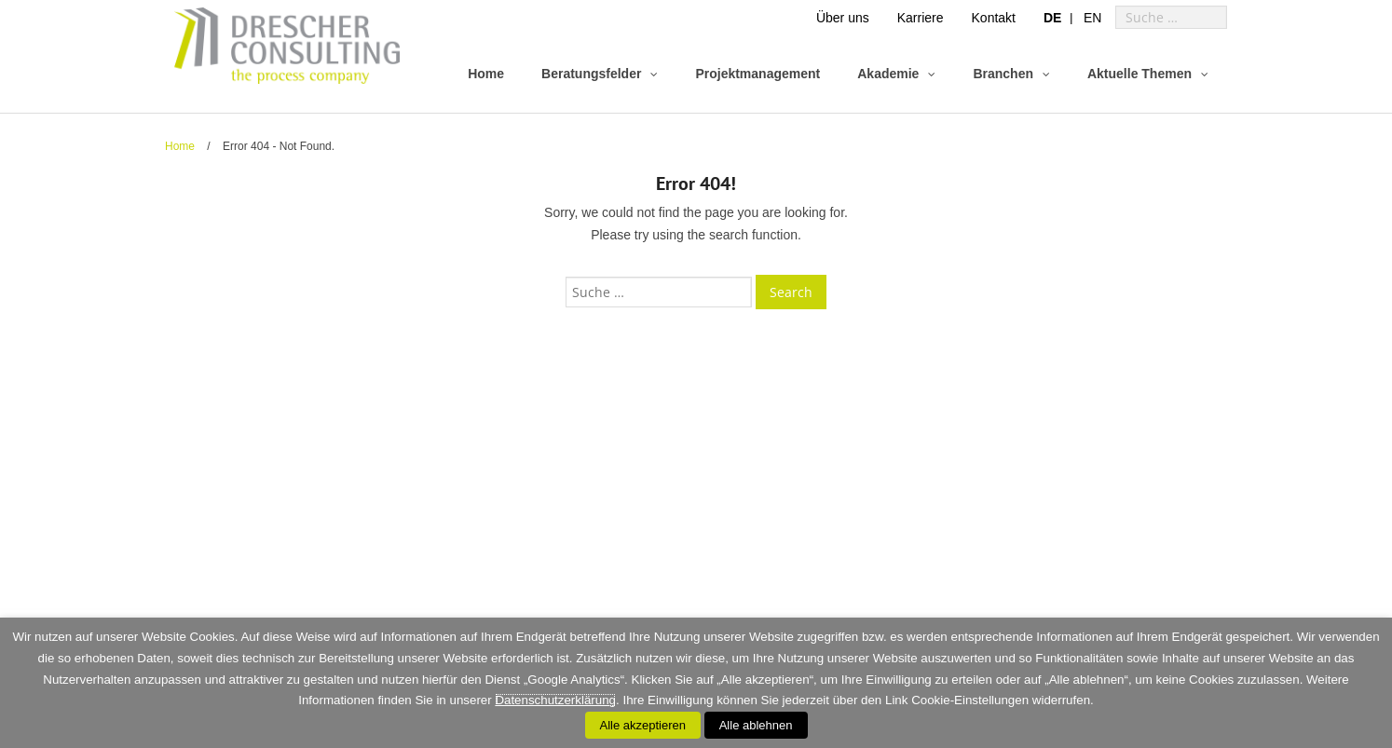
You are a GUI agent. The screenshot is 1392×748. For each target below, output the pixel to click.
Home (180, 146)
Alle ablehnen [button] (756, 725)
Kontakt (994, 17)
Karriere (920, 17)
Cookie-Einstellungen (970, 700)
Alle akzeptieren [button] (643, 725)
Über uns (842, 17)
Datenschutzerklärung (555, 700)
